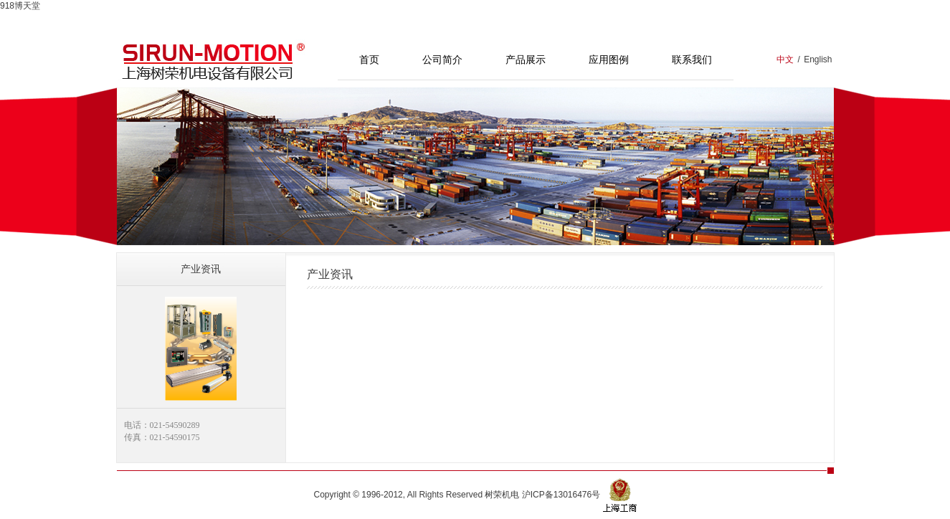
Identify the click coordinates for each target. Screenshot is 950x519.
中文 (785, 59)
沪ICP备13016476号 (561, 495)
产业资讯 (201, 269)
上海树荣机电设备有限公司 (213, 59)
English (818, 59)
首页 (369, 59)
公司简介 (442, 59)
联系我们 (692, 59)
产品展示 (525, 59)
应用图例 (609, 59)
